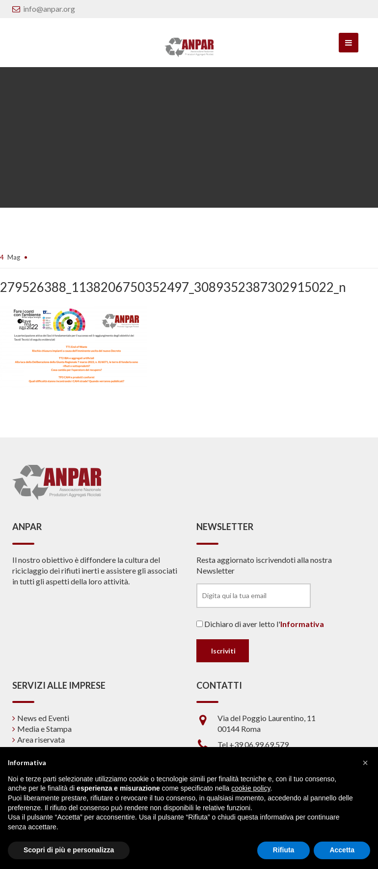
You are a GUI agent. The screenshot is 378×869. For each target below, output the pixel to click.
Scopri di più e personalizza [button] (69, 850)
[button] (365, 763)
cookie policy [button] (250, 788)
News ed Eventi (43, 718)
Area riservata (41, 739)
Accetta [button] (341, 850)
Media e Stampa (44, 728)
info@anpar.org (49, 8)
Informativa (302, 623)
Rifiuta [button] (284, 850)
